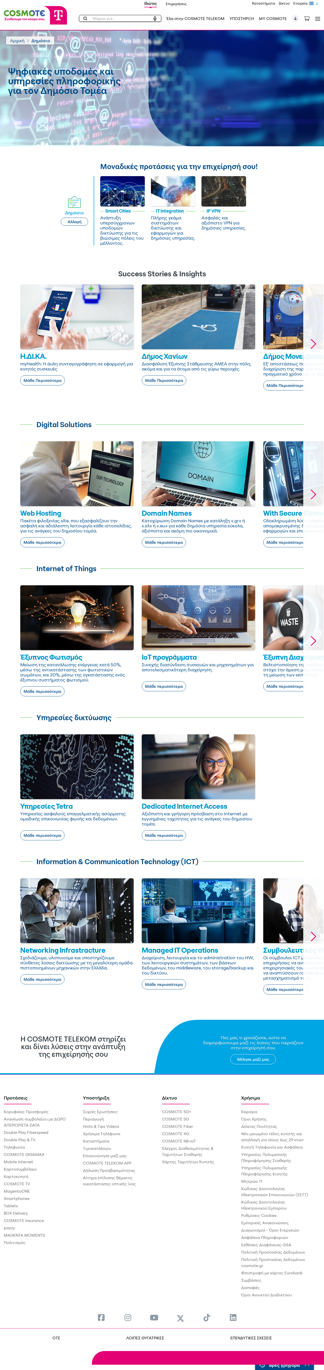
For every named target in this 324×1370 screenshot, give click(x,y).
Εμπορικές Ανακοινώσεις (265, 1222)
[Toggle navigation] (316, 18)
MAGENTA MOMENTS (24, 1235)
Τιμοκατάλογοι (97, 1148)
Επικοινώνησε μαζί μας (105, 1155)
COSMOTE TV (17, 1183)
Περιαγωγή (93, 1119)
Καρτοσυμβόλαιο (20, 1169)
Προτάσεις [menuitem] (16, 1098)
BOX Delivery (16, 1213)
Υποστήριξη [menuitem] (96, 1098)
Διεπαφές (250, 1287)
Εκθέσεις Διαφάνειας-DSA (266, 1244)
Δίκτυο (284, 3)
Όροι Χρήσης (254, 1119)
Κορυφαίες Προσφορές (26, 1111)
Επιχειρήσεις (176, 4)
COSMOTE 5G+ (176, 1111)
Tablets (11, 1205)
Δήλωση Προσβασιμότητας (109, 1170)
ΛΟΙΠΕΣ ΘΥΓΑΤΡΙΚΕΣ (145, 1337)
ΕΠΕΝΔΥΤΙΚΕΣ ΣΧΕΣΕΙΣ (251, 1337)
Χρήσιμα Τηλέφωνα (101, 1133)
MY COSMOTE (273, 18)
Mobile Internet (18, 1161)
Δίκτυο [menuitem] (169, 1098)
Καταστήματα (263, 3)
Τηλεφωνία (14, 1147)
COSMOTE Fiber (177, 1126)
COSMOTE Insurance (24, 1220)
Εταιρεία (300, 3)
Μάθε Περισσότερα (43, 380)
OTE (56, 1337)
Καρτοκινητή (16, 1176)
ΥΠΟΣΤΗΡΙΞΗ (242, 18)
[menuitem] (101, 1317)
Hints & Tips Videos (101, 1126)
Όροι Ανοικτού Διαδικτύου (266, 1294)
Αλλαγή (75, 221)
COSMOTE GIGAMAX (24, 1154)
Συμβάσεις (251, 1280)
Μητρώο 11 (251, 1181)
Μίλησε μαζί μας (253, 1059)
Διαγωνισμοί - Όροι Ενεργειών (270, 1230)
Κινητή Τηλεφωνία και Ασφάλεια (272, 1147)
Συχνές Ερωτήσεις (100, 1111)
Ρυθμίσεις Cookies (259, 1215)
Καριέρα (249, 1111)
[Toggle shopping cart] (309, 17)
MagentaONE (17, 1191)
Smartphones (17, 1198)
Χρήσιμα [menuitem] (250, 1098)
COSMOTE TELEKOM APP (107, 1163)
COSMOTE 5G (175, 1119)
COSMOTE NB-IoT (179, 1141)
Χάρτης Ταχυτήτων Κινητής (188, 1161)
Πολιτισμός (15, 1242)
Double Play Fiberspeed (26, 1132)
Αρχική (17, 40)
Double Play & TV (19, 1139)
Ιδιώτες (150, 3)
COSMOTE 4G (175, 1133)
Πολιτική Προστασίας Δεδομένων (273, 1252)
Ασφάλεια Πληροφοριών (264, 1237)
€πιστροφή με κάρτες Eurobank (271, 1272)
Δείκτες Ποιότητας (259, 1126)
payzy (9, 1227)
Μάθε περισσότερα (42, 542)
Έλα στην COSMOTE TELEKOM (195, 18)
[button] (295, 18)
